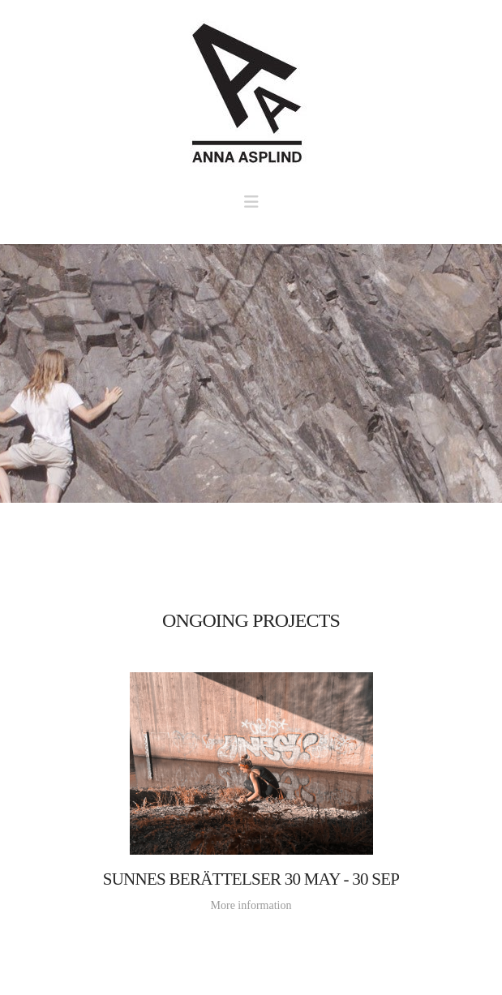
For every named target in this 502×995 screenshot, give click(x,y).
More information (251, 905)
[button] (251, 202)
